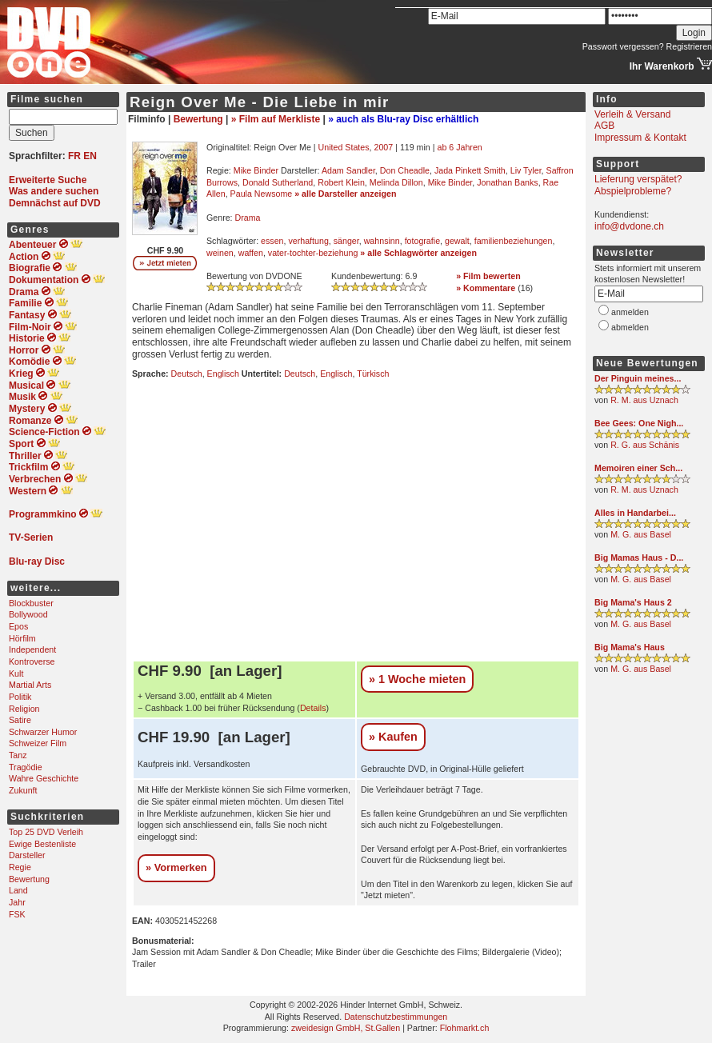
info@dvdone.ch (629, 226)
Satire (20, 720)
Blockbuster (31, 603)
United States (344, 147)
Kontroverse (31, 661)
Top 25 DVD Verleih (46, 832)
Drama (248, 217)
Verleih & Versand (632, 114)
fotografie (422, 241)
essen (272, 241)
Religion (24, 708)
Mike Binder (256, 170)
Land (18, 890)
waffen (250, 253)
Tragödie (25, 767)
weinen (220, 253)
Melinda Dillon (396, 182)
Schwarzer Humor (43, 732)
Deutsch (186, 373)
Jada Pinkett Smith (470, 170)
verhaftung (308, 241)
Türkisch (373, 373)
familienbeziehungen (513, 241)
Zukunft (23, 790)
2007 (383, 147)
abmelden (630, 327)
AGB (604, 125)
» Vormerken (176, 867)
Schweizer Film (37, 743)
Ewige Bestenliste (42, 844)
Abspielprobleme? (632, 191)
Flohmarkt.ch (465, 1028)
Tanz (18, 755)
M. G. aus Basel (640, 534)
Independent (32, 649)
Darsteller (27, 855)
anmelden (630, 312)
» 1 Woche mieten (417, 679)
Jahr (17, 902)
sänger (346, 241)
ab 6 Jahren (459, 147)
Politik (20, 696)
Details (313, 708)
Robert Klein (341, 182)
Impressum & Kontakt (640, 137)
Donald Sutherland (277, 182)
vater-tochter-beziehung (313, 253)
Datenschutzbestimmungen (395, 1016)
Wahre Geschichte (43, 778)
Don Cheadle (405, 170)
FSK (17, 914)
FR (74, 156)
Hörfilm (22, 638)
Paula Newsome (261, 193)
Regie (20, 867)
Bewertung (29, 879)
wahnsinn (382, 241)
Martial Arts (30, 684)
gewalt (457, 241)
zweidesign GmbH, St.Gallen (345, 1028)
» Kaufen (393, 736)
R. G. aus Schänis (644, 445)
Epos (18, 626)
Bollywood (28, 614)
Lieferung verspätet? (638, 179)
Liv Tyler (526, 170)
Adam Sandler (348, 170)
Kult (16, 673)
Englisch (223, 373)
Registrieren (689, 46)
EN (90, 156)
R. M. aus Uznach (644, 400)
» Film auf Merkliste (275, 119)
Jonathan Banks (507, 182)
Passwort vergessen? (623, 46)
